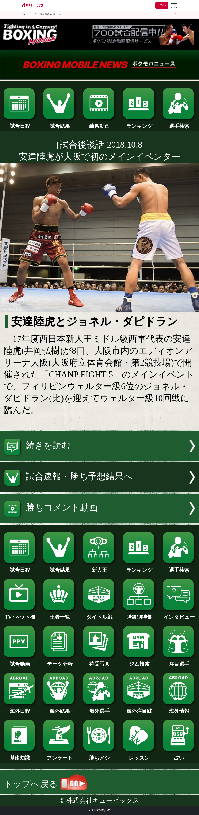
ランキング (139, 123)
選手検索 (179, 123)
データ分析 (60, 661)
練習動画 (99, 123)
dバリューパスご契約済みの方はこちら (43, 14)
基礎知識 (20, 755)
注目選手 (179, 661)
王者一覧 (60, 614)
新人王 (99, 567)
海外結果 (60, 708)
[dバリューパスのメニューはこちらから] (173, 5)
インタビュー (179, 614)
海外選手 (99, 708)
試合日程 (20, 123)
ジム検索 (139, 661)
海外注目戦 (139, 708)
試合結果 (60, 123)
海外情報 (179, 708)
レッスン (139, 755)
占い (179, 755)
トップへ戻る (45, 784)
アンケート (60, 755)
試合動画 (20, 661)
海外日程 (20, 708)
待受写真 (99, 661)
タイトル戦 (99, 614)
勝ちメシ (99, 755)
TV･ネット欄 (20, 614)
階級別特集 (139, 614)
